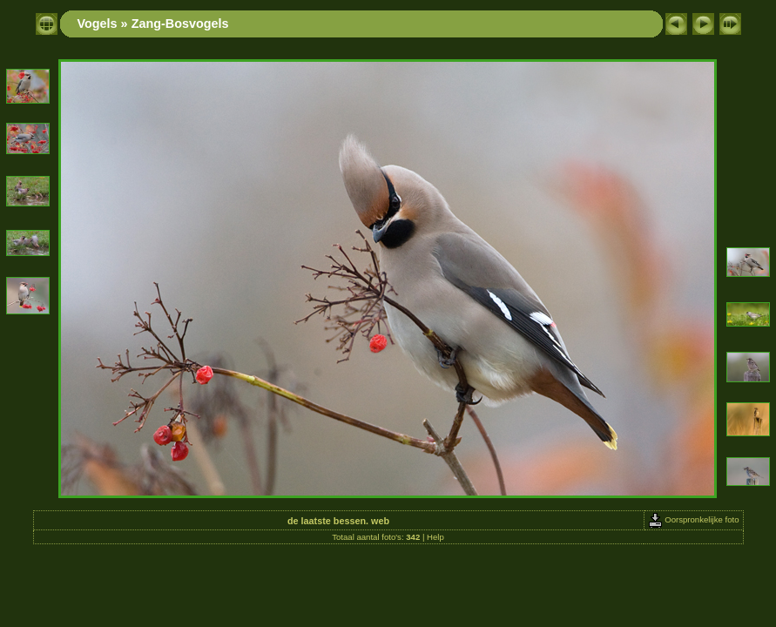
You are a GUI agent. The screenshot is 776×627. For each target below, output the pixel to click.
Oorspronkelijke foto (693, 519)
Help (435, 537)
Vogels (98, 23)
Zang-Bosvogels (180, 23)
